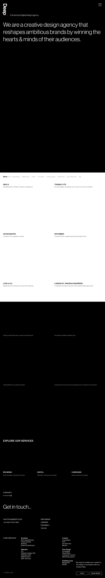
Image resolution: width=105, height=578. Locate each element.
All (80, 177)
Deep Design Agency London (4, 7)
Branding (16, 177)
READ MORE (95, 573)
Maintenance (25, 557)
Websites (25, 177)
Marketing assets (68, 557)
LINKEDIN (44, 522)
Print (33, 177)
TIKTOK (44, 528)
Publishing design (68, 561)
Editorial (61, 177)
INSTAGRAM (45, 519)
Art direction (66, 544)
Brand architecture (28, 545)
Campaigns (51, 177)
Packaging (66, 551)
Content (41, 177)
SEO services (26, 559)
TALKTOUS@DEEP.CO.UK (12, 519)
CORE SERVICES (9, 538)
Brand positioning (27, 540)
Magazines (66, 563)
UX (22, 551)
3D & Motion (72, 177)
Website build (26, 555)
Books (64, 564)
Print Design (66, 549)
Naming (24, 544)
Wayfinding (66, 553)
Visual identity (26, 542)
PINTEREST (45, 525)
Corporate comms (68, 555)
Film (63, 542)
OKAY (82, 573)
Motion (64, 545)
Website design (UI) (28, 553)
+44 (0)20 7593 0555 (11, 522)
